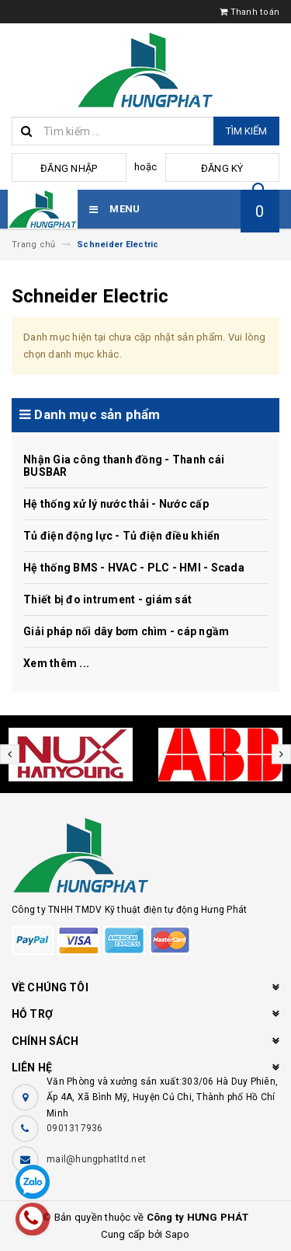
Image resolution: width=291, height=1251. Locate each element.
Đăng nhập (68, 168)
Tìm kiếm (246, 131)
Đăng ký (222, 168)
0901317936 (75, 1128)
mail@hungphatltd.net (96, 1159)
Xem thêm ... (56, 663)
